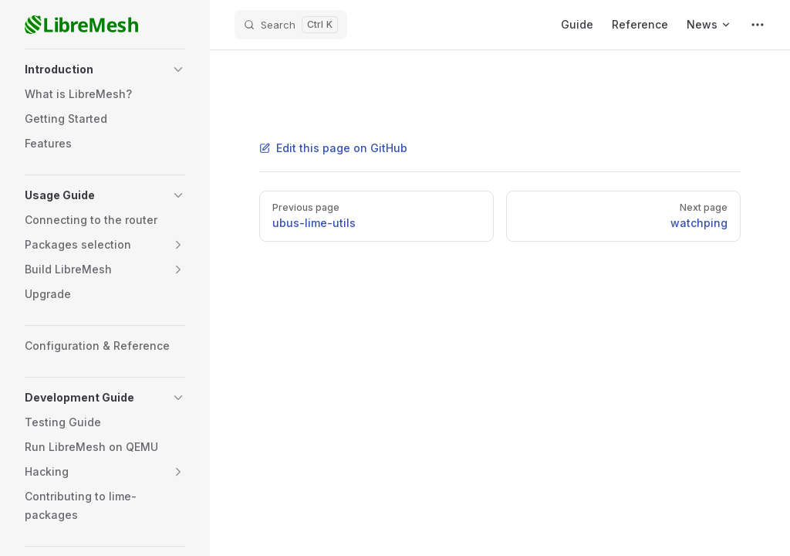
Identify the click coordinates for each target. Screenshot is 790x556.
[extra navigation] (758, 24)
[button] (105, 69)
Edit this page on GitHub (333, 147)
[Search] (291, 24)
